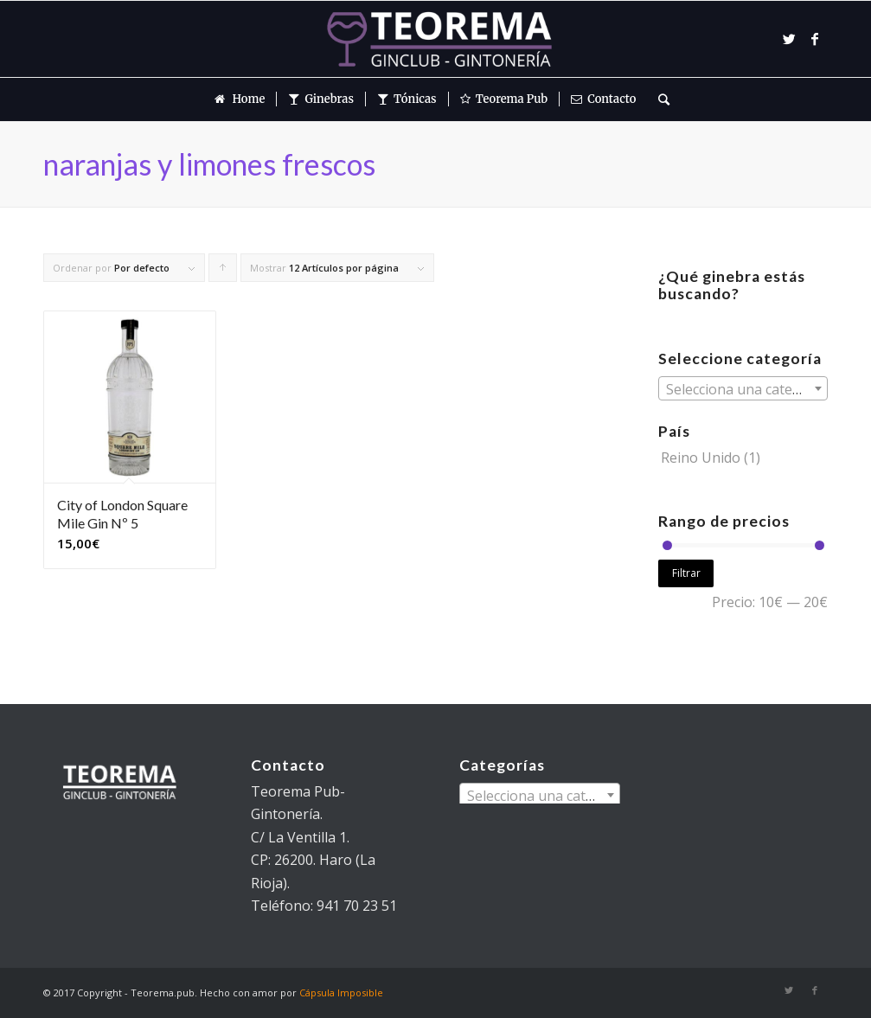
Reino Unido (700, 457)
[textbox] (743, 389)
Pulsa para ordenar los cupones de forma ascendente (223, 271)
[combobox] (743, 388)
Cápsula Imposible (341, 992)
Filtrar (686, 573)
